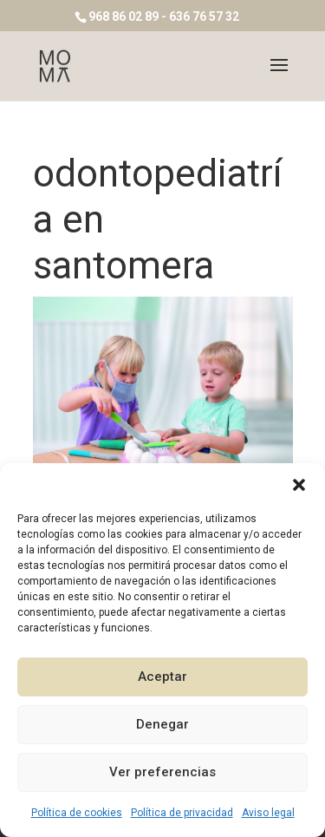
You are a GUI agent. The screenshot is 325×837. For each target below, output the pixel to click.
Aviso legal (268, 813)
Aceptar (162, 676)
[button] (299, 485)
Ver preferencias (162, 772)
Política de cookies (76, 813)
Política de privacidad (182, 813)
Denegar (162, 724)
